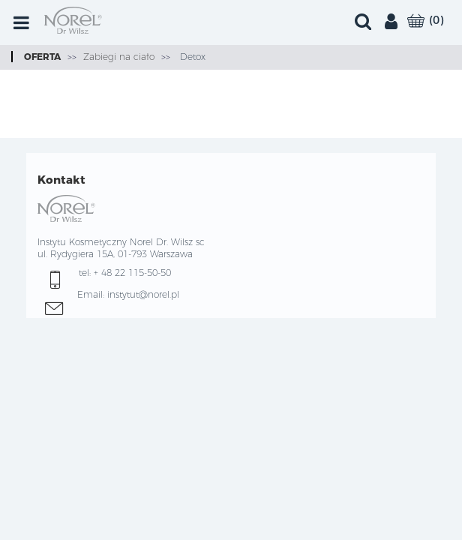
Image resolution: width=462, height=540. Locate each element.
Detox (191, 56)
